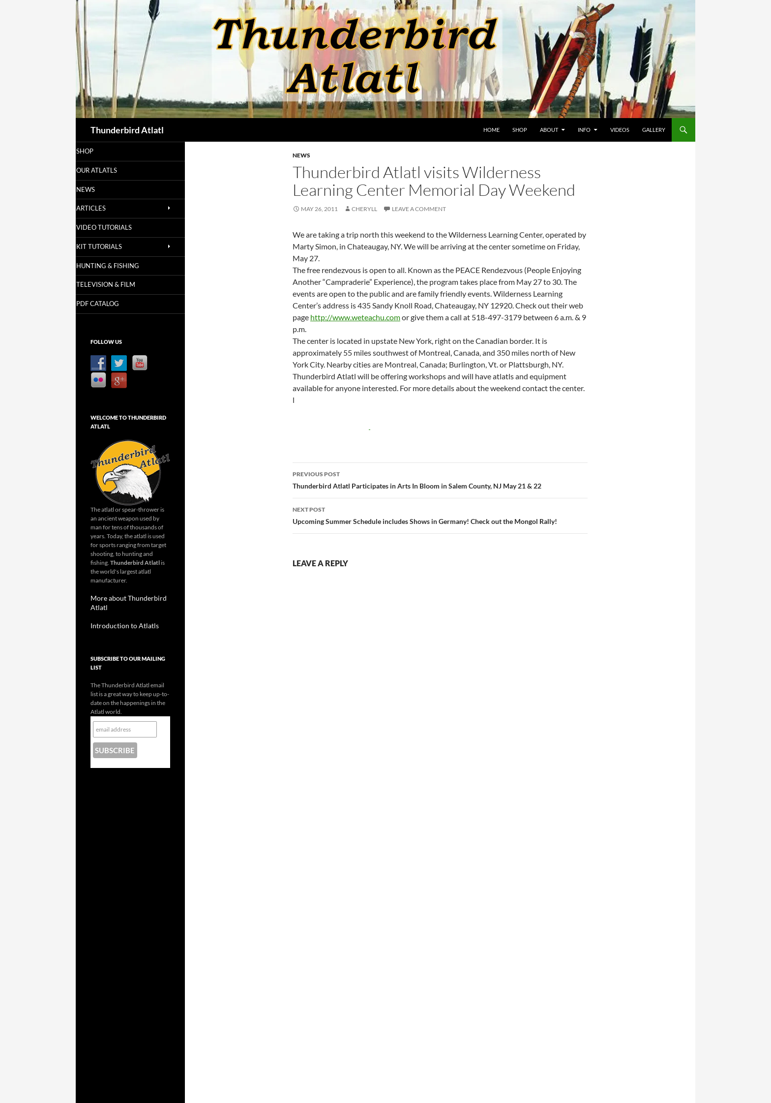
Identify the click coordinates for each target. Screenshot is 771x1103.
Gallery (653, 129)
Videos (619, 129)
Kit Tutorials (111, 247)
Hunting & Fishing (119, 267)
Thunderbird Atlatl (127, 129)
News (301, 155)
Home (491, 129)
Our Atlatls (108, 170)
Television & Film (117, 286)
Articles (103, 209)
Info (584, 129)
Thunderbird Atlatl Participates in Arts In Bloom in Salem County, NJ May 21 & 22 (440, 479)
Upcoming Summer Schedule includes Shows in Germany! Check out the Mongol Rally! (440, 514)
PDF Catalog (109, 305)
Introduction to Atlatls (119, 617)
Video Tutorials (116, 228)
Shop (519, 129)
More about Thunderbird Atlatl (130, 599)
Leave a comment (419, 209)
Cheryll (364, 209)
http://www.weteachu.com (355, 317)
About (549, 129)
